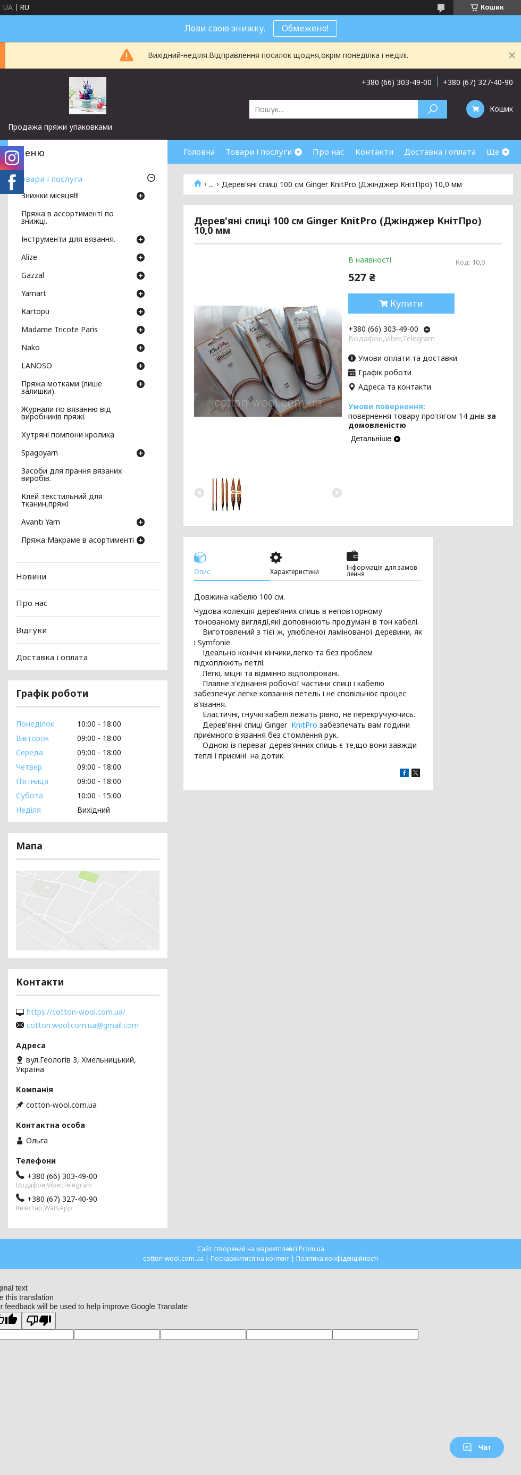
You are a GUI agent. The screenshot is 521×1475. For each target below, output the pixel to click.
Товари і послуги (258, 151)
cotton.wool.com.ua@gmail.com (83, 1025)
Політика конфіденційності (337, 1258)
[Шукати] (432, 109)
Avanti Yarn (40, 522)
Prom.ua (311, 1248)
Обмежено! (305, 28)
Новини (31, 576)
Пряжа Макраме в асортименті (77, 540)
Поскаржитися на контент (250, 1258)
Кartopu (35, 312)
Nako (30, 348)
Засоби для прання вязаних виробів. (71, 475)
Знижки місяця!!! (50, 196)
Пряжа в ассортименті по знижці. (67, 218)
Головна (199, 151)
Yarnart (33, 294)
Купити (406, 303)
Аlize (29, 258)
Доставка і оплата (440, 151)
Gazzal (32, 276)
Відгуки (31, 630)
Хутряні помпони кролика (67, 435)
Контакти (374, 151)
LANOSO (36, 366)
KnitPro (304, 725)
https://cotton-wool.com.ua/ (76, 1012)
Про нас (328, 151)
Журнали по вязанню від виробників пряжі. (66, 414)
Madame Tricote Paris (59, 330)
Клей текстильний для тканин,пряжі (62, 501)
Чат (477, 1447)
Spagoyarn (39, 453)
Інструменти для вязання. (68, 239)
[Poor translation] (39, 1320)
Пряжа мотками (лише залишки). (61, 388)
